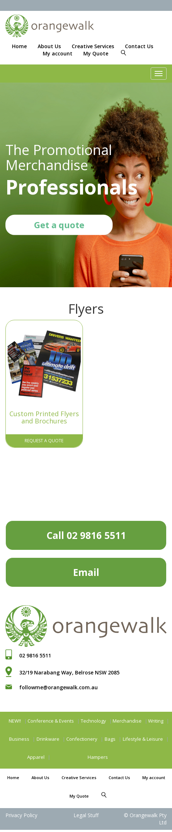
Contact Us (139, 46)
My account (57, 53)
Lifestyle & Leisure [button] (143, 737)
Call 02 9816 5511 (86, 533)
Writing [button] (155, 719)
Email (86, 570)
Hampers (98, 755)
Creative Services (93, 46)
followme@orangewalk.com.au (58, 685)
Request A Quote (44, 439)
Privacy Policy (21, 813)
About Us (49, 46)
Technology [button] (93, 719)
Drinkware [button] (48, 737)
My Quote (95, 53)
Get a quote (59, 225)
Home (19, 46)
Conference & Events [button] (51, 719)
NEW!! (15, 719)
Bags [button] (110, 737)
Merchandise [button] (127, 719)
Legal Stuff (86, 813)
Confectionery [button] (81, 737)
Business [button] (19, 737)
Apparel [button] (36, 755)
